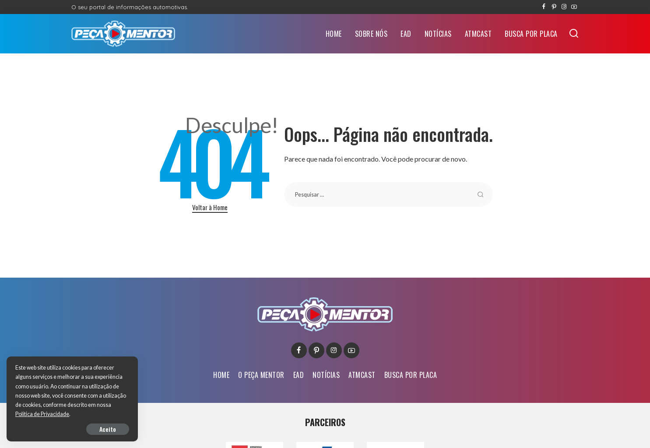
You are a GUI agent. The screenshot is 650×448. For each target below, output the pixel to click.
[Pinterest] (554, 7)
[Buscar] (574, 33)
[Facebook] (544, 7)
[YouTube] (574, 7)
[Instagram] (564, 7)
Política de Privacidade (42, 414)
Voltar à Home (210, 207)
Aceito (107, 429)
